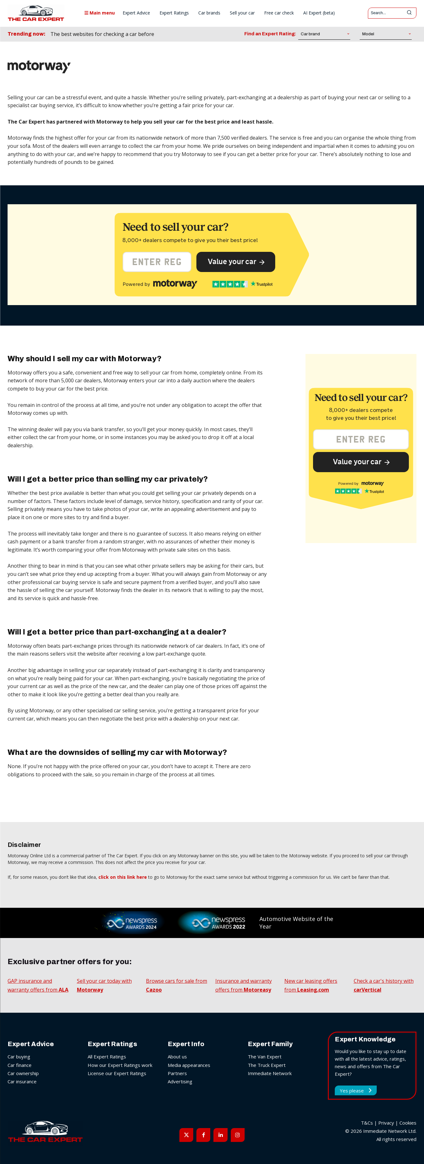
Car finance (20, 1065)
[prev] (185, 34)
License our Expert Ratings (117, 1073)
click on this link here (122, 877)
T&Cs (367, 1123)
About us (177, 1056)
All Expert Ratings (107, 1056)
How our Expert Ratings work (120, 1065)
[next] (195, 34)
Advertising (180, 1081)
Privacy (386, 1123)
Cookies (407, 1123)
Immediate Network (270, 1073)
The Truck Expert (267, 1065)
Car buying (19, 1056)
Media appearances (189, 1065)
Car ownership (23, 1073)
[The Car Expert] (36, 13)
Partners (177, 1073)
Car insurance (22, 1081)
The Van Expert (265, 1056)
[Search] (409, 13)
